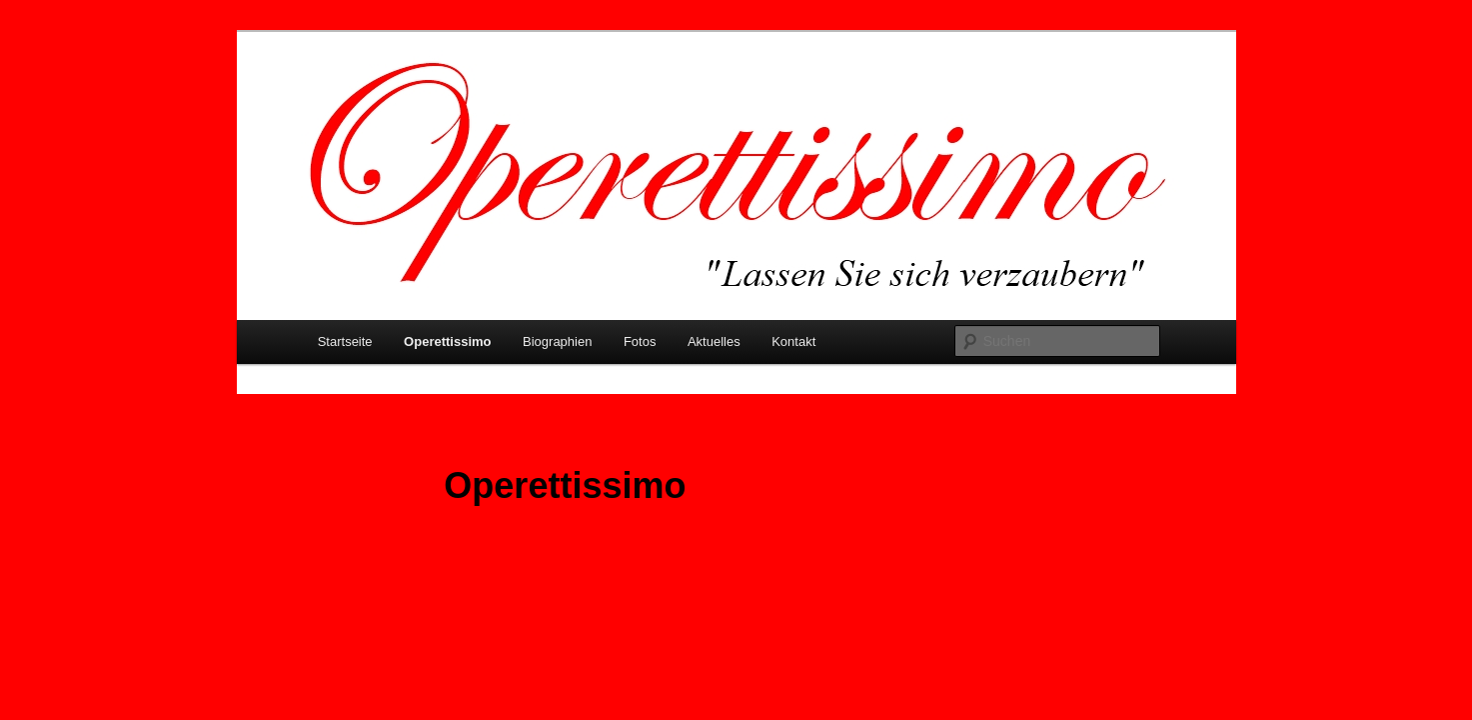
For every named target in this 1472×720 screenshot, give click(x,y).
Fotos (640, 341)
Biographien (557, 341)
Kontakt (793, 341)
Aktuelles (714, 341)
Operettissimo (447, 341)
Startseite (345, 341)
